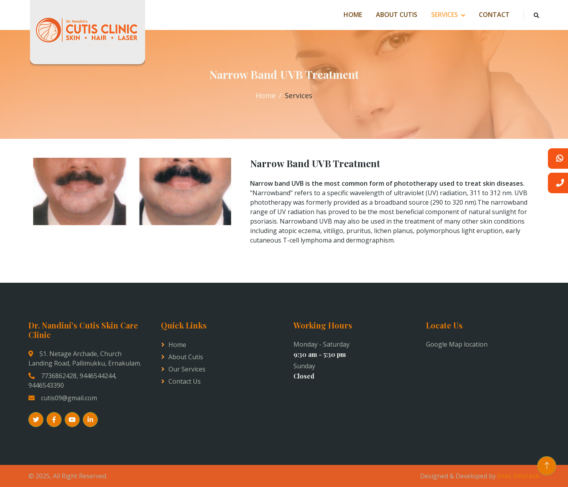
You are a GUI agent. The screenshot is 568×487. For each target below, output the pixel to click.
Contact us (184, 381)
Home (353, 14)
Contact (494, 14)
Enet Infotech (518, 476)
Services (444, 14)
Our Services (187, 369)
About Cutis (396, 14)
